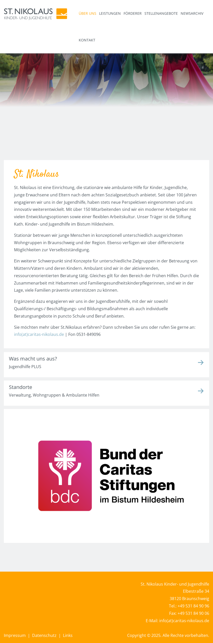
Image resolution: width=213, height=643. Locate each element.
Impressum (15, 635)
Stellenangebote (161, 13)
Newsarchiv (192, 13)
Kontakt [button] (87, 40)
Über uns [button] (87, 13)
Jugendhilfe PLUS (25, 366)
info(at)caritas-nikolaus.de (39, 334)
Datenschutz (44, 635)
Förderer (133, 13)
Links (68, 635)
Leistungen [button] (110, 13)
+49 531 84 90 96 (193, 606)
